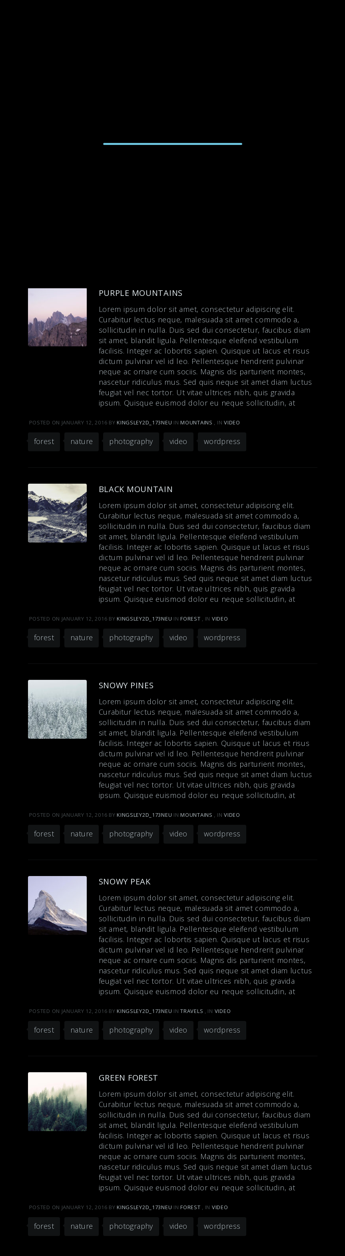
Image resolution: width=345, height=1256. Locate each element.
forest (44, 441)
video (178, 441)
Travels (191, 1011)
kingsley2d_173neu (145, 422)
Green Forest (129, 1077)
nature (81, 441)
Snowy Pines (126, 685)
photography (131, 441)
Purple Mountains (141, 292)
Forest (190, 618)
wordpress (222, 441)
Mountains (196, 422)
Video (232, 422)
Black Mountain (136, 489)
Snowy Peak (125, 881)
